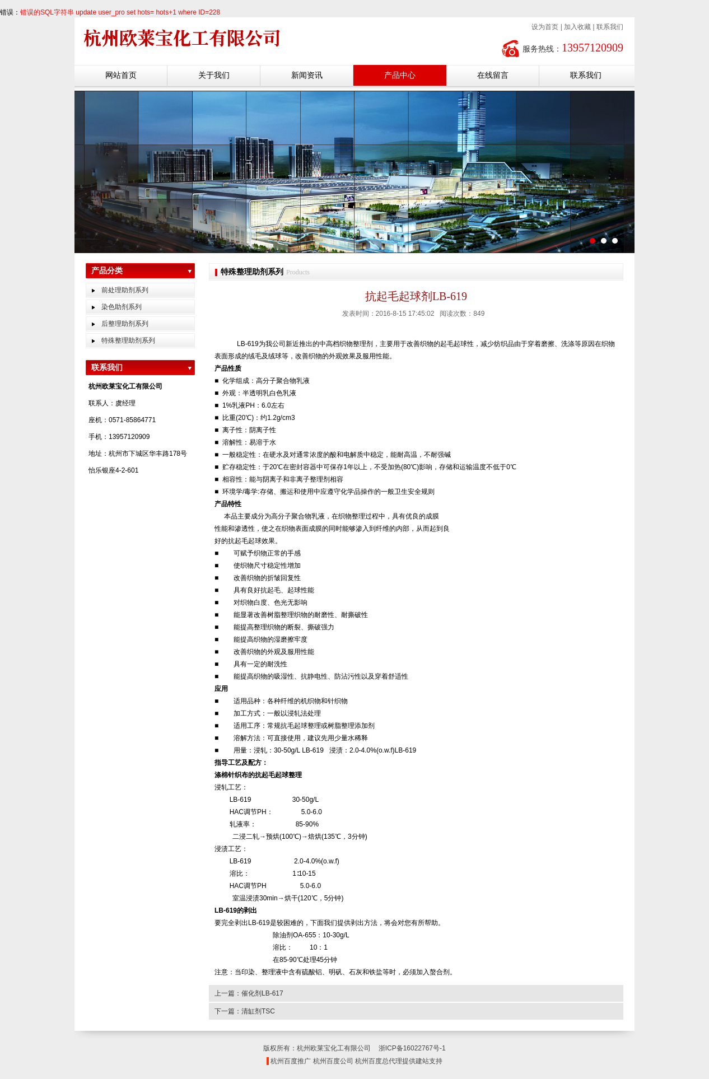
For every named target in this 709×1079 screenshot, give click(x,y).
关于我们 (214, 75)
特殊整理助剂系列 (128, 340)
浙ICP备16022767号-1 (412, 1048)
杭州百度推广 (290, 1061)
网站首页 (121, 75)
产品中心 (400, 75)
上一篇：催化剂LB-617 (248, 993)
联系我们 (609, 27)
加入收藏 (577, 27)
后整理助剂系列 (124, 324)
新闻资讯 (307, 75)
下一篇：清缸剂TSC (244, 1011)
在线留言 (493, 75)
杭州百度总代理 (378, 1061)
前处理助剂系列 (124, 290)
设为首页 (544, 27)
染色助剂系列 (121, 307)
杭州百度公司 (333, 1061)
